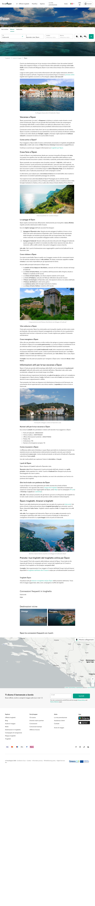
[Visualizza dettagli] (42, 698)
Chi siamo (33, 717)
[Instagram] (80, 747)
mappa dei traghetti (50, 487)
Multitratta (19, 29)
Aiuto (66, 4)
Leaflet (66, 687)
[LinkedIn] (88, 747)
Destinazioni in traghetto (13, 730)
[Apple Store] (84, 722)
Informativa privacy (37, 760)
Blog (6, 720)
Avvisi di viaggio (59, 727)
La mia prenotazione (53, 4)
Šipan (25, 58)
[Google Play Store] (84, 718)
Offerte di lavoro (35, 730)
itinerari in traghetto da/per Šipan (42, 580)
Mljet (56, 489)
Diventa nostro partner (37, 720)
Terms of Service (54, 701)
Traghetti (7, 58)
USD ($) (79, 4)
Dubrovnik (68, 504)
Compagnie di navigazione (13, 733)
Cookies (29, 760)
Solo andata (4, 29)
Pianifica (34, 4)
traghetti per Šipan (57, 148)
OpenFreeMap (72, 687)
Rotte (6, 726)
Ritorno (12, 29)
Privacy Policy (81, 700)
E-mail (53, 694)
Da (3, 35)
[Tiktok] (84, 747)
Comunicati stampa (36, 726)
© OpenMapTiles (79, 687)
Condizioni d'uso (21, 760)
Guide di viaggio (17, 58)
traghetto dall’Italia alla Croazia (38, 570)
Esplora (42, 4)
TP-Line (72, 489)
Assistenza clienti (59, 720)
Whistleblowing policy (50, 760)
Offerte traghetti (22, 4)
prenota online (69, 74)
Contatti (56, 723)
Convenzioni (33, 723)
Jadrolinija (38, 491)
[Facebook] (76, 747)
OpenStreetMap (91, 687)
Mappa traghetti (10, 736)
